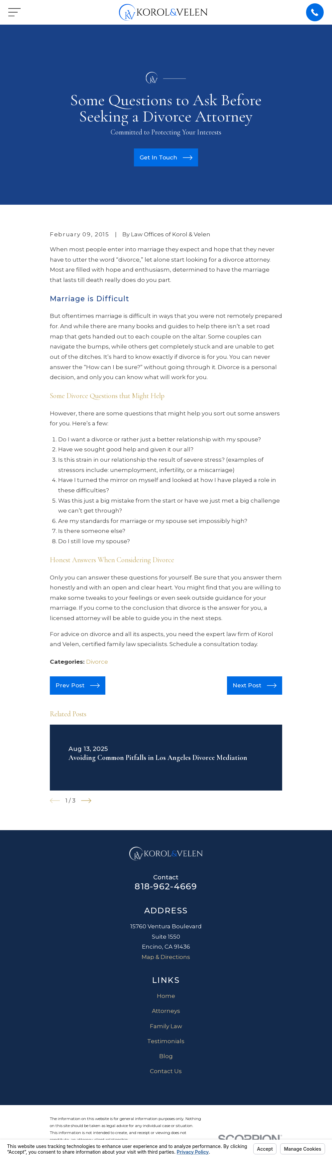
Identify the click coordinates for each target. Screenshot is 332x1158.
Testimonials (165, 1041)
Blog (166, 1056)
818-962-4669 (166, 886)
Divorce (97, 661)
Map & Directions (166, 957)
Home (166, 996)
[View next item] (86, 801)
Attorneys (166, 1011)
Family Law (166, 1026)
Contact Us (166, 1071)
